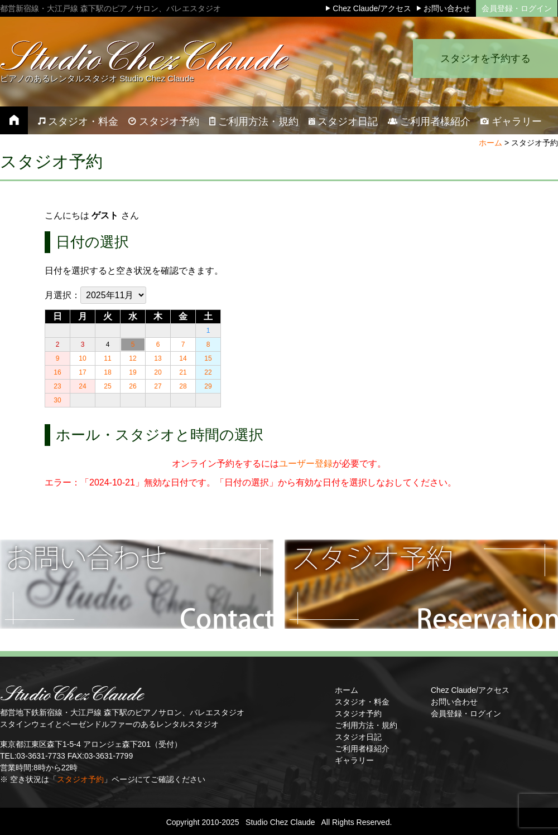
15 (207, 358)
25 (107, 386)
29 (207, 386)
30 (57, 400)
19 (132, 372)
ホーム (490, 142)
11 (107, 358)
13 (157, 358)
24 (82, 386)
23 (57, 386)
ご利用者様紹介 (362, 748)
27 (157, 386)
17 (82, 372)
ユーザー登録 (306, 463)
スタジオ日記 (358, 736)
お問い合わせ (454, 701)
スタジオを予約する (485, 58)
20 (157, 372)
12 (132, 358)
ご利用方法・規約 (366, 725)
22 (207, 372)
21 (182, 372)
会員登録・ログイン (517, 8)
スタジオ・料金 (362, 701)
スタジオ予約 (80, 779)
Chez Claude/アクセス (470, 690)
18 (107, 372)
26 (132, 386)
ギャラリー (354, 760)
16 (57, 372)
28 (182, 386)
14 (182, 358)
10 (82, 358)
